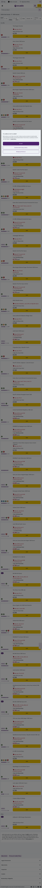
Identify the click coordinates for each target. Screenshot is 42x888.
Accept (21, 143)
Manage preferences (21, 151)
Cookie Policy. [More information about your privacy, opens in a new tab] (13, 139)
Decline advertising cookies (21, 147)
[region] (21, 143)
